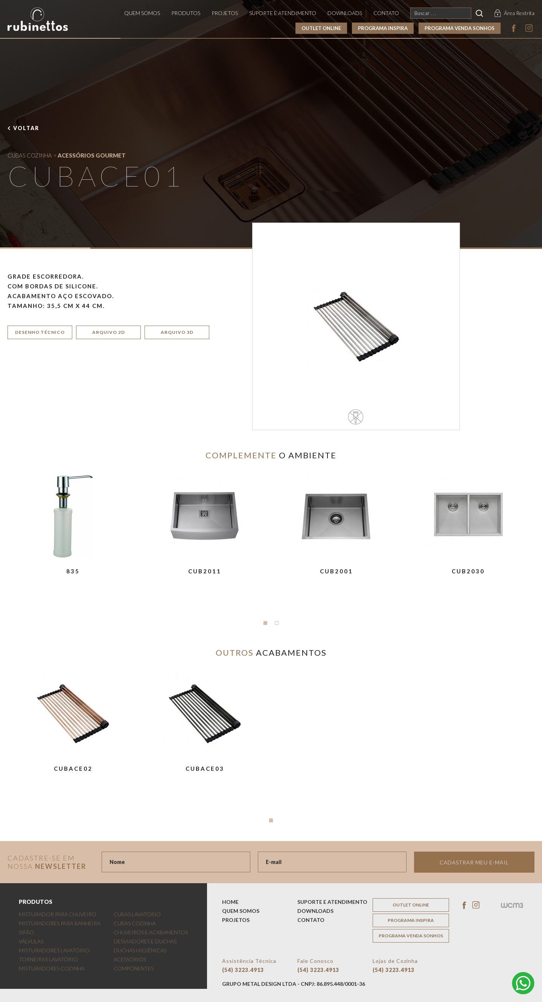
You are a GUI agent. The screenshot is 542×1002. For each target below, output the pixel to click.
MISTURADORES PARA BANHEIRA (59, 923)
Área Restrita (519, 13)
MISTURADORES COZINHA (52, 968)
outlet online (321, 28)
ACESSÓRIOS (130, 959)
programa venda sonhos (460, 28)
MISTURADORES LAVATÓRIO (54, 950)
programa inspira (383, 28)
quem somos (142, 13)
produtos (185, 13)
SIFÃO (26, 932)
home (230, 902)
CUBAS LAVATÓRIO (137, 914)
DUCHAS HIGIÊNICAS (140, 950)
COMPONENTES (134, 968)
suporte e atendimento (282, 13)
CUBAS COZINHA (30, 155)
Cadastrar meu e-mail (474, 862)
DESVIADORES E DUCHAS (145, 941)
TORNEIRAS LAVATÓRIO (48, 959)
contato (386, 13)
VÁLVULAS (31, 941)
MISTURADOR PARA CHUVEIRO (57, 914)
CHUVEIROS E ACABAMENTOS (151, 932)
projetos (225, 13)
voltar (26, 128)
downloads (344, 13)
